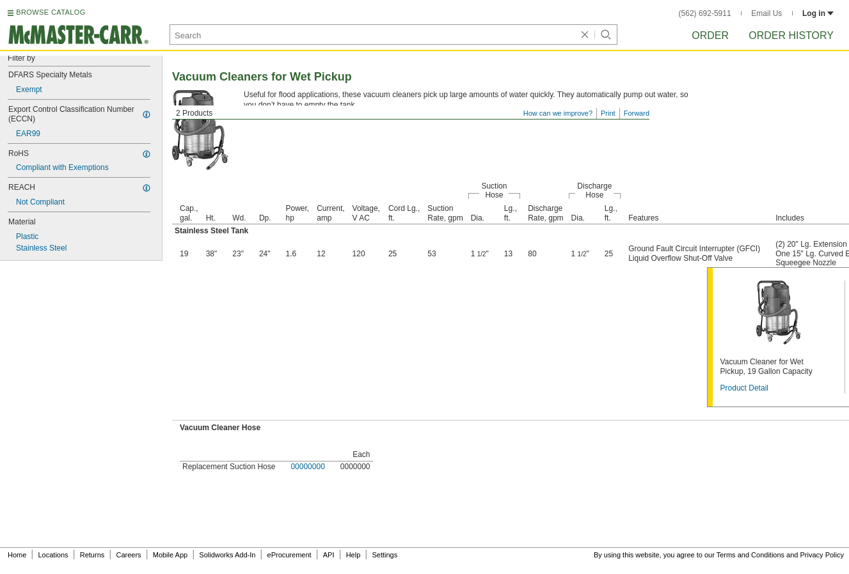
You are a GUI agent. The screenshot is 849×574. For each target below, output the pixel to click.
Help (353, 555)
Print (608, 113)
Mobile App (170, 555)
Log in (818, 13)
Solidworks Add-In (227, 555)
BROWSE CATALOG (50, 12)
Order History (791, 35)
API (329, 555)
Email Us (766, 13)
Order (710, 35)
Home (17, 555)
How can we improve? (557, 113)
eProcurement (289, 555)
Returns (92, 555)
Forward (636, 113)
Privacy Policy (822, 555)
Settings (384, 555)
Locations (53, 555)
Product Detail (744, 388)
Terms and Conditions (750, 555)
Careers (128, 555)
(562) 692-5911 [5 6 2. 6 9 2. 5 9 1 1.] (705, 13)
